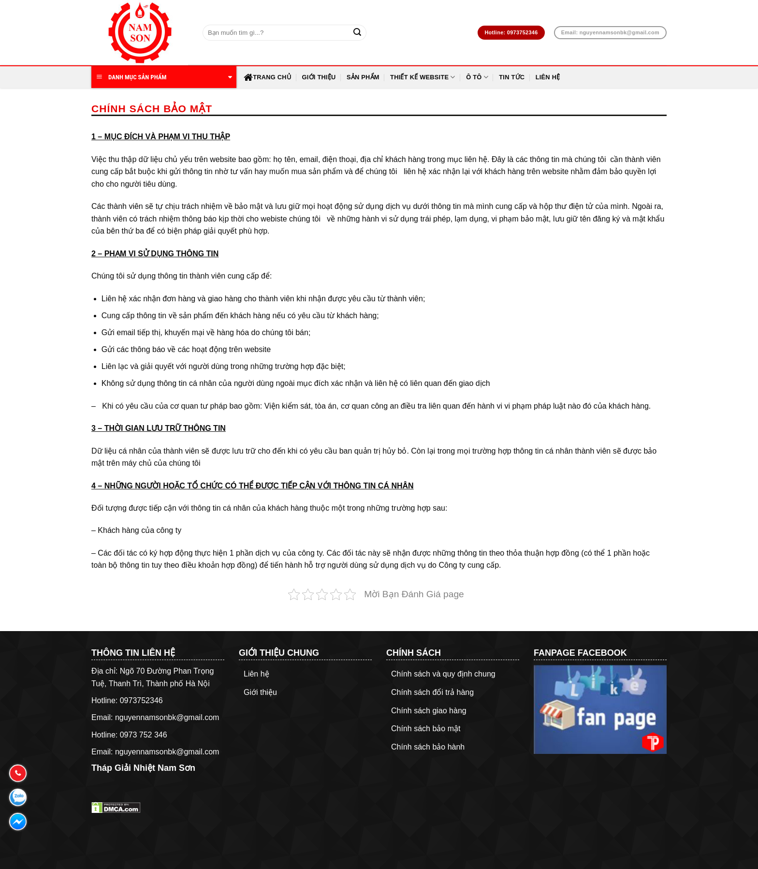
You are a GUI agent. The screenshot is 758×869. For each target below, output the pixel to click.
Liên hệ (548, 77)
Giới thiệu (318, 77)
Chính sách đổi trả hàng (432, 692)
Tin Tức (512, 77)
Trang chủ (267, 77)
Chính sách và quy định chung (443, 674)
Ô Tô (477, 77)
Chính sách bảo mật (425, 728)
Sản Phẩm (363, 77)
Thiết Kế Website (422, 77)
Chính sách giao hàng (428, 711)
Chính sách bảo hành (428, 747)
